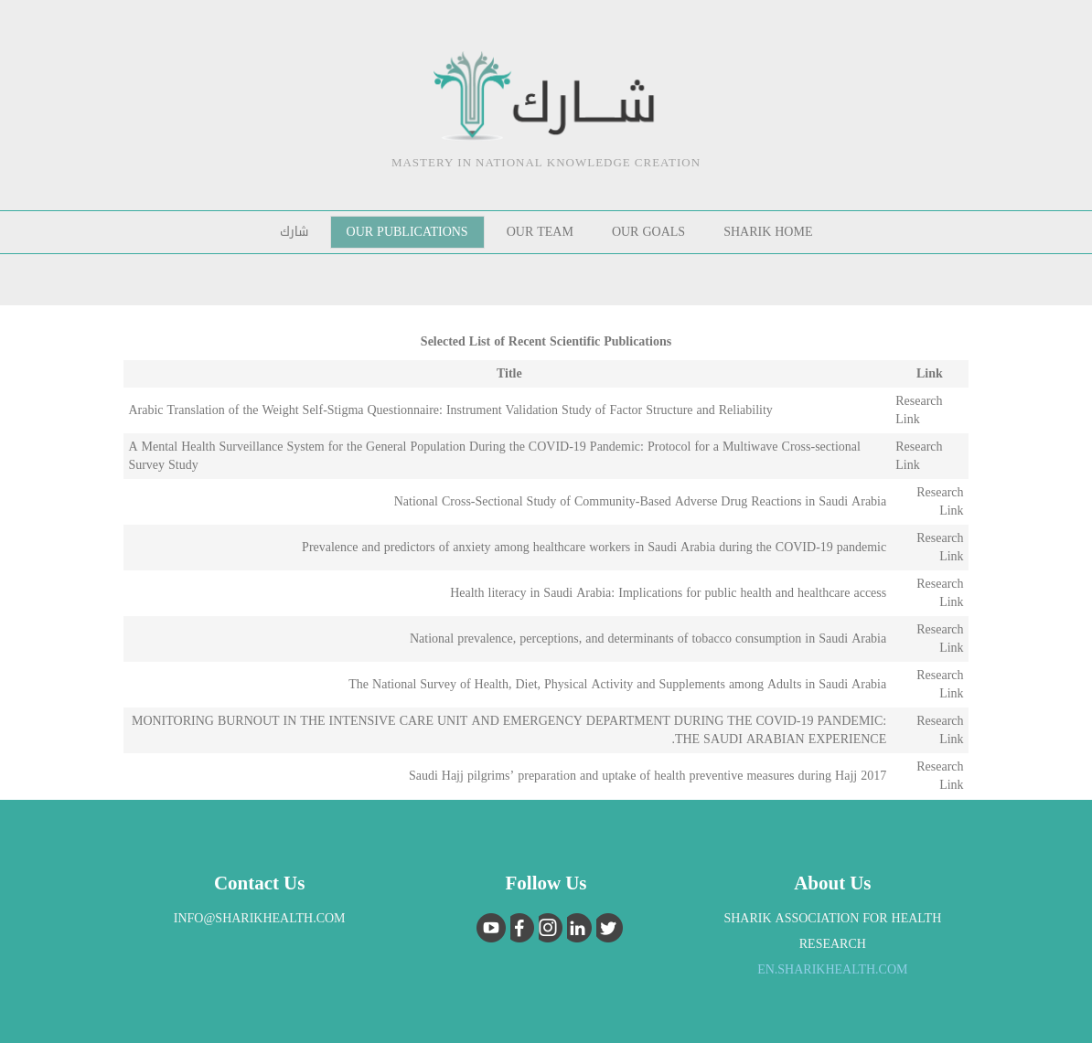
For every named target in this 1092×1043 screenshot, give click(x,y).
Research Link (918, 410)
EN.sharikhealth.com (832, 969)
